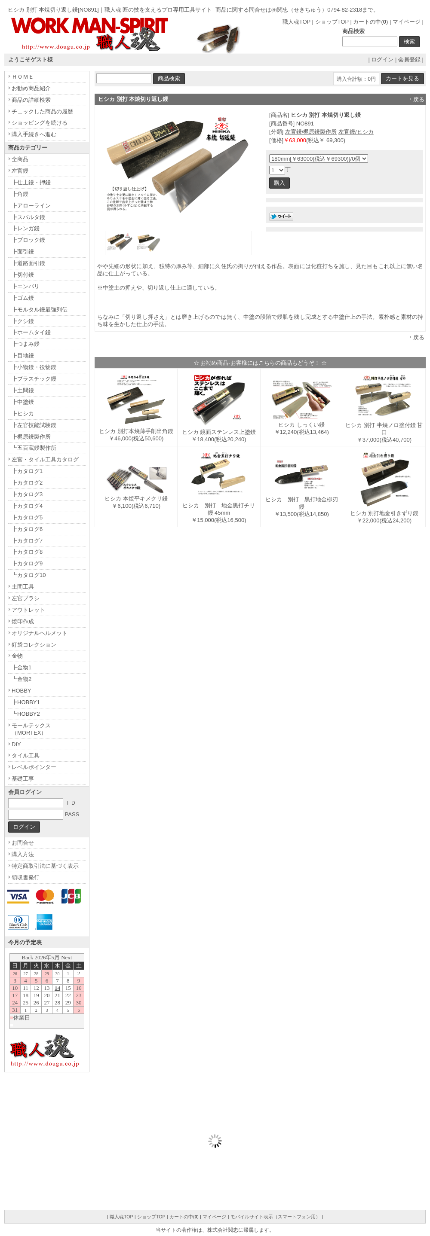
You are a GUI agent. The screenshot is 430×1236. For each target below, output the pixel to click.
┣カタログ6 (27, 529)
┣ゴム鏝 (23, 298)
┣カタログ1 (27, 471)
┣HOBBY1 (26, 702)
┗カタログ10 (29, 575)
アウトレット (28, 610)
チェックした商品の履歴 (42, 111)
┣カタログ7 (27, 540)
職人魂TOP (296, 21)
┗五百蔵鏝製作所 (34, 448)
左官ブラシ (26, 598)
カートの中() (370, 21)
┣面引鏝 (23, 251)
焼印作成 (23, 621)
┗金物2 (21, 679)
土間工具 (23, 586)
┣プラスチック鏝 (34, 378)
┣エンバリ (26, 286)
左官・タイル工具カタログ (45, 459)
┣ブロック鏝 (28, 240)
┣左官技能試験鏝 (34, 425)
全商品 (20, 159)
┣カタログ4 (27, 506)
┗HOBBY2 (26, 714)
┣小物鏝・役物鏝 (34, 367)
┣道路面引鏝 (28, 263)
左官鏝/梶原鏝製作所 (311, 131)
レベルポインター (34, 767)
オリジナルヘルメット (40, 633)
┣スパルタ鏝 (28, 217)
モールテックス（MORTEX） (31, 729)
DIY (16, 744)
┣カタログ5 (27, 517)
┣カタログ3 (27, 494)
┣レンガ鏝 (26, 228)
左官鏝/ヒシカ (356, 131)
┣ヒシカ (23, 413)
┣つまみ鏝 (26, 344)
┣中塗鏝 (23, 402)
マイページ (407, 21)
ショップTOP (332, 21)
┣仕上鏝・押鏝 (31, 182)
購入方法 (23, 854)
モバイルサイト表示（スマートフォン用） (275, 1216)
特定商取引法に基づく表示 (45, 866)
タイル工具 (26, 755)
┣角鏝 (20, 194)
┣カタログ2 (27, 482)
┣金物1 (21, 667)
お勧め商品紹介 (31, 88)
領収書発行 (26, 877)
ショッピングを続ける (40, 122)
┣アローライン (31, 205)
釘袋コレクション (34, 644)
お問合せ (23, 842)
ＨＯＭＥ (23, 76)
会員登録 (409, 59)
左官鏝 (20, 171)
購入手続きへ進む (34, 134)
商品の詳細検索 (31, 100)
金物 (17, 656)
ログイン (382, 59)
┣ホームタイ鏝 (31, 332)
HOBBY (21, 690)
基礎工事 (23, 778)
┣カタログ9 (27, 563)
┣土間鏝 (23, 390)
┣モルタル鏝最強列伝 (40, 309)
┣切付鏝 (23, 275)
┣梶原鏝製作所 (31, 436)
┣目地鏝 (23, 355)
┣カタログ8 (27, 552)
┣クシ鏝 (23, 321)
